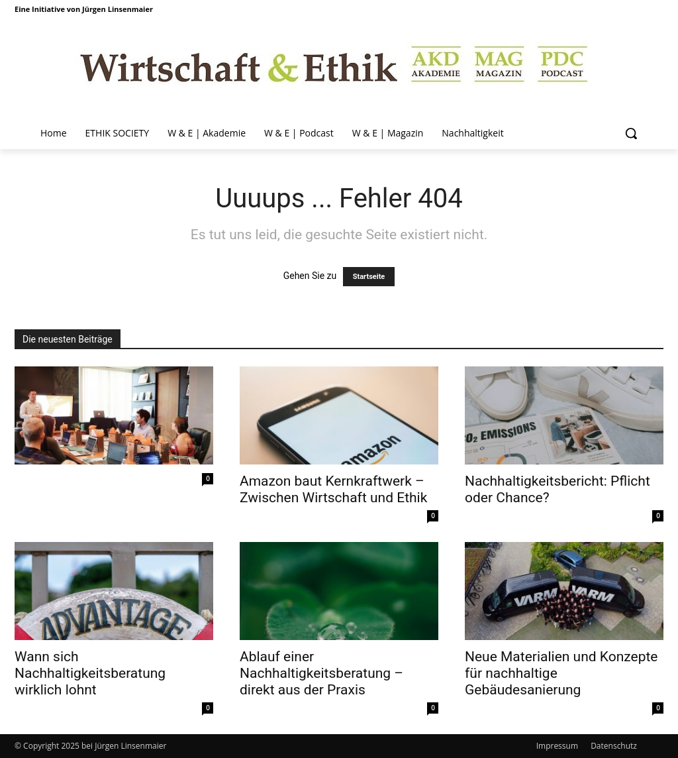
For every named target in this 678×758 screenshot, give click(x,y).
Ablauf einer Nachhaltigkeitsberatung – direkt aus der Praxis (321, 673)
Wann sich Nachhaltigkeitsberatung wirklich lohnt (90, 673)
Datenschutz (614, 745)
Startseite (369, 276)
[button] (631, 133)
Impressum (557, 745)
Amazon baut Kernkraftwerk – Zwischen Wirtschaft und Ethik (333, 489)
